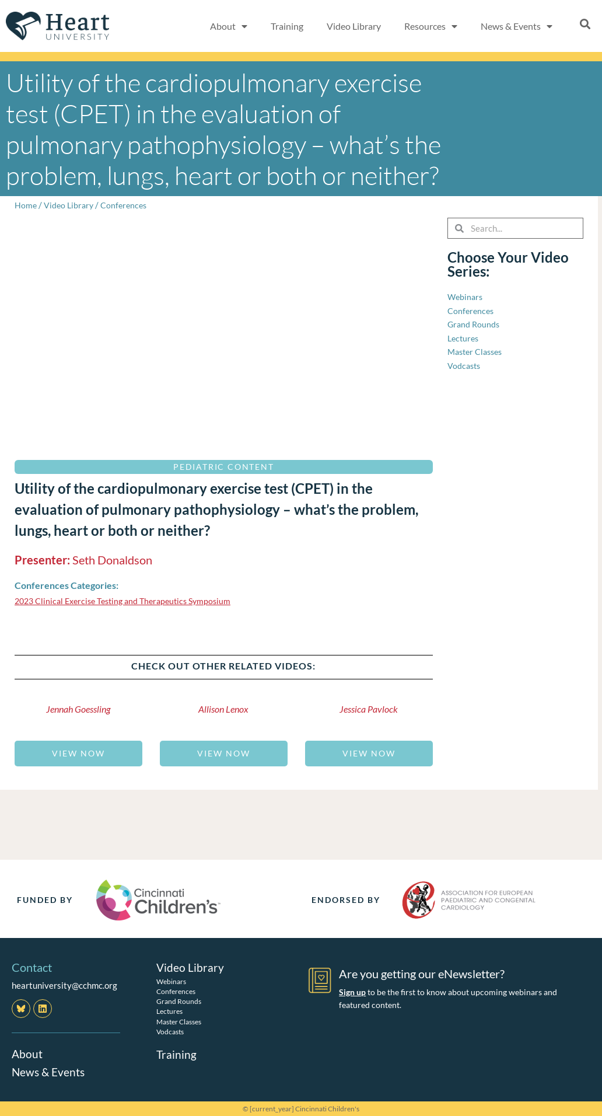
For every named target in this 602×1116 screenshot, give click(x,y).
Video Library (354, 26)
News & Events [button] (516, 26)
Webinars (171, 980)
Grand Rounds (178, 1000)
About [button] (228, 26)
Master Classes (178, 1021)
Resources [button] (430, 26)
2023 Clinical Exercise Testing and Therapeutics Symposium (129, 600)
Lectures (169, 1010)
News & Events (50, 1071)
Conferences (127, 205)
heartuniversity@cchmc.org (64, 985)
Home (26, 205)
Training (287, 26)
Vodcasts (170, 1031)
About (27, 1054)
